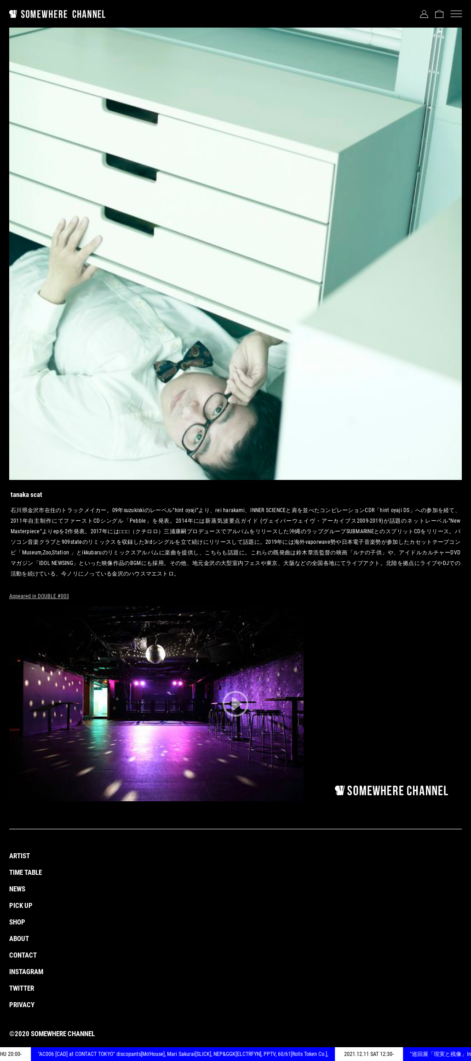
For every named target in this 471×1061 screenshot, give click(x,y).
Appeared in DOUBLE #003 (39, 596)
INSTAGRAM (26, 972)
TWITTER (21, 988)
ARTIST (19, 856)
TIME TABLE (25, 872)
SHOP (17, 922)
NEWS (17, 889)
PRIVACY (21, 1005)
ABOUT (19, 939)
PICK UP (21, 905)
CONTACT (23, 955)
